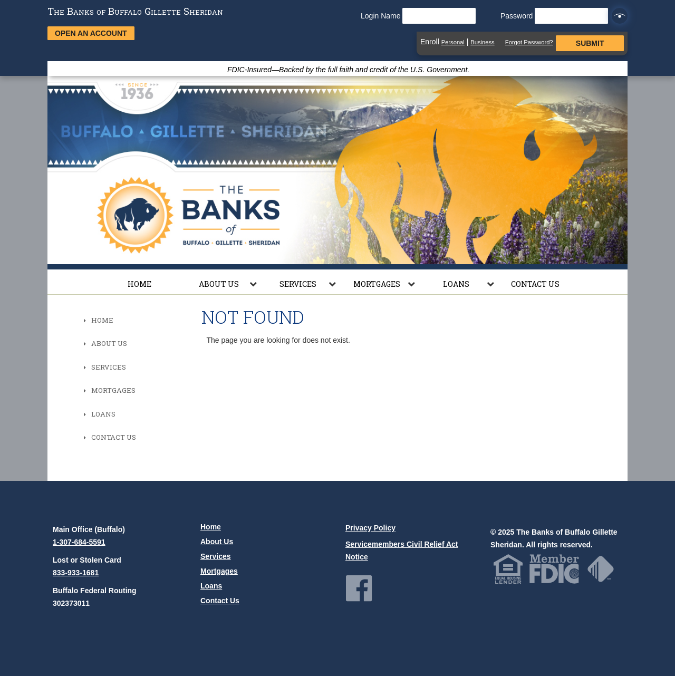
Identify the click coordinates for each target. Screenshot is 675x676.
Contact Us (535, 284)
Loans (456, 284)
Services (297, 284)
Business (482, 42)
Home (139, 284)
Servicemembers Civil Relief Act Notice (401, 550)
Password (554, 16)
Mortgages (376, 284)
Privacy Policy (370, 528)
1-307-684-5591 (79, 542)
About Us (219, 284)
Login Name (418, 16)
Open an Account (91, 33)
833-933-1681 (76, 572)
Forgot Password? (529, 42)
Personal (453, 42)
